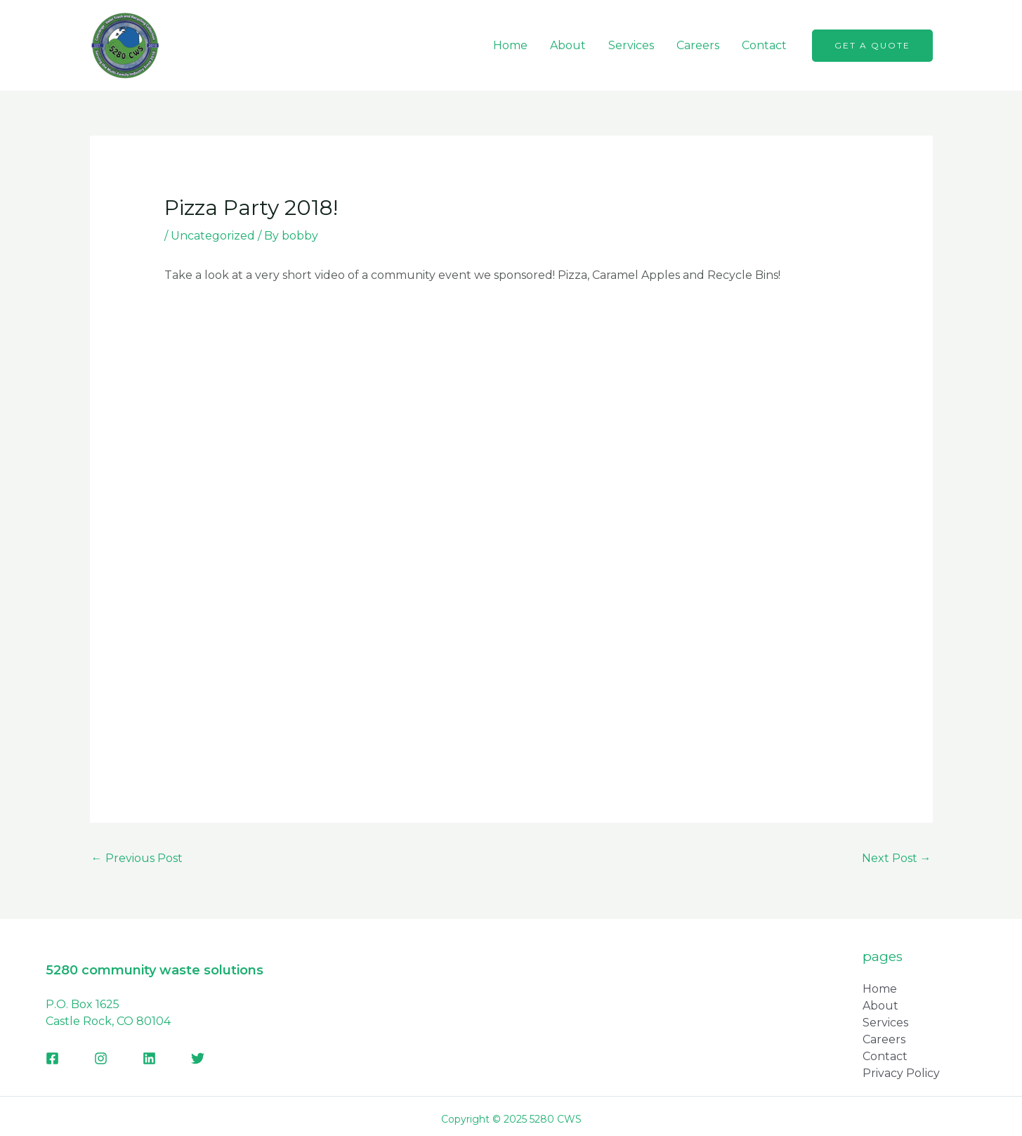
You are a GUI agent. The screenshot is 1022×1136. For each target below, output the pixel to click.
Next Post (896, 858)
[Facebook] (52, 1058)
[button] (872, 46)
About (568, 45)
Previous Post (137, 858)
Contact (764, 45)
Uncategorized (213, 235)
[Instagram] (100, 1058)
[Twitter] (197, 1058)
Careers (697, 45)
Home (510, 45)
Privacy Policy (901, 1073)
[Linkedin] (149, 1058)
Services (631, 45)
